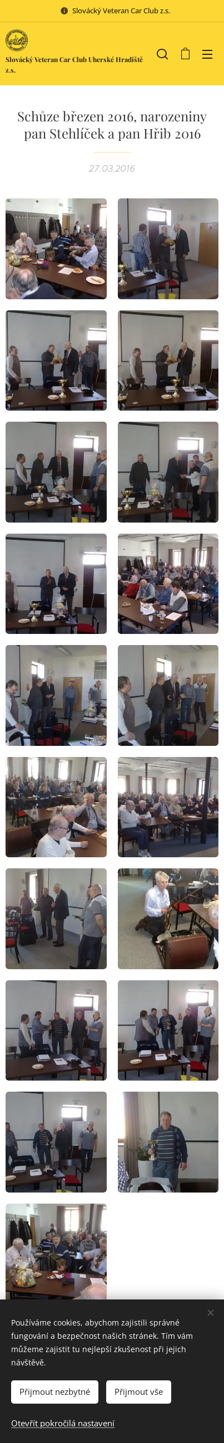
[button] (162, 54)
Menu (207, 54)
